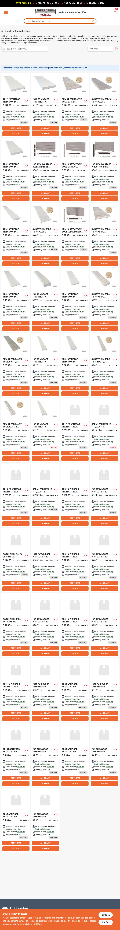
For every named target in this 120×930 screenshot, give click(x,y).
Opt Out (105, 922)
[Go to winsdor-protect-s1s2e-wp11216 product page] (45, 560)
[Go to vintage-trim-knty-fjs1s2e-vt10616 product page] (74, 300)
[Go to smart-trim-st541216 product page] (74, 105)
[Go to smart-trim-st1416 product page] (15, 365)
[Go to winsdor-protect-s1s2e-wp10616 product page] (45, 625)
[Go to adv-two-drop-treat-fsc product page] (74, 235)
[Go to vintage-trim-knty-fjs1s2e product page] (45, 365)
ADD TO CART (16, 128)
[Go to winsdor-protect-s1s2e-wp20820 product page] (74, 495)
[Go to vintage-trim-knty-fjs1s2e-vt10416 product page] (74, 365)
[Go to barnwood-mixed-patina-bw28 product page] (74, 690)
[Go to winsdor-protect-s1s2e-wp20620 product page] (104, 495)
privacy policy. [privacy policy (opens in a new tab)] (60, 921)
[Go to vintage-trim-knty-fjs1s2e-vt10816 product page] (15, 300)
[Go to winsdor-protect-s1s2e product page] (15, 690)
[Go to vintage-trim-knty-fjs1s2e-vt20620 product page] (15, 235)
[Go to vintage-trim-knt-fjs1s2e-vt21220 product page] (15, 105)
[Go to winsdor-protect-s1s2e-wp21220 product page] (74, 430)
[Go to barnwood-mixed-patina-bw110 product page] (15, 755)
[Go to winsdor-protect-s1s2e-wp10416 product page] (74, 625)
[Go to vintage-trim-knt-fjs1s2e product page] (45, 105)
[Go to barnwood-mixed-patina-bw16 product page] (15, 820)
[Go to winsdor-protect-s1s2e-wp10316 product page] (104, 625)
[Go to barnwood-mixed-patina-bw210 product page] (45, 690)
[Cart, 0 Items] (115, 10)
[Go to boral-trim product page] (104, 430)
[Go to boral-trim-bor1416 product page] (15, 625)
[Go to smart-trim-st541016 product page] (104, 105)
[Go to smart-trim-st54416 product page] (104, 300)
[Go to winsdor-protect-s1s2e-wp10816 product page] (74, 560)
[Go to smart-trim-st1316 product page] (104, 365)
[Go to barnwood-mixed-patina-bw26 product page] (45, 755)
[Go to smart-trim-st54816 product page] (45, 235)
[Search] (94, 21)
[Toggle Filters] (116, 48)
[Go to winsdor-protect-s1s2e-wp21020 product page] (15, 495)
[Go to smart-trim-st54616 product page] (104, 235)
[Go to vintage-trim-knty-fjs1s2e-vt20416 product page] (45, 300)
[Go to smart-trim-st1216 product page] (15, 430)
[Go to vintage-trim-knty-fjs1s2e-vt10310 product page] (45, 430)
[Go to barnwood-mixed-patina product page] (45, 820)
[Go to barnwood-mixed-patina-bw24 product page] (104, 755)
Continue (105, 915)
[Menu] (6, 12)
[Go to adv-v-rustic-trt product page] (104, 170)
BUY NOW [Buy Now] (15, 133)
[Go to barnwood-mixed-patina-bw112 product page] (104, 690)
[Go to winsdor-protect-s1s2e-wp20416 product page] (104, 560)
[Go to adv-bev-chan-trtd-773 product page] (45, 170)
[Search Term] (60, 21)
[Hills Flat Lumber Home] (45, 12)
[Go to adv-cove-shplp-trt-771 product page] (74, 170)
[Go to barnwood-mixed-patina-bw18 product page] (74, 755)
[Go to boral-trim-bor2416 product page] (15, 560)
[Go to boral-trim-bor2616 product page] (45, 495)
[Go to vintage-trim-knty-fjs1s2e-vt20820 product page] (15, 170)
